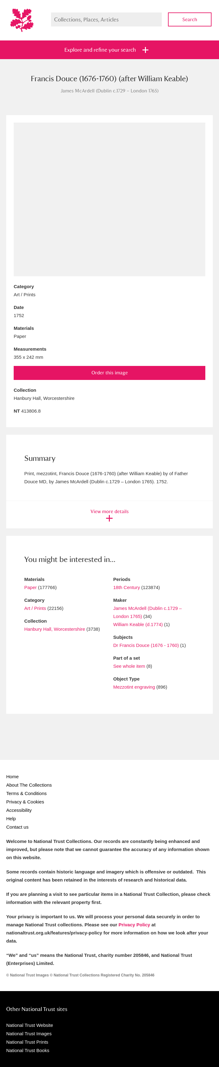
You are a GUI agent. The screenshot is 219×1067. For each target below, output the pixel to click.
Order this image (109, 373)
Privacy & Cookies (25, 801)
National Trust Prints (27, 1042)
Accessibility (19, 810)
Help (11, 818)
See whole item (129, 666)
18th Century (126, 587)
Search (189, 19)
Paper (30, 587)
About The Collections (29, 785)
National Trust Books (27, 1050)
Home (12, 776)
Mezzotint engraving (134, 687)
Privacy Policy (134, 924)
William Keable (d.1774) (138, 624)
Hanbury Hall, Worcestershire (54, 629)
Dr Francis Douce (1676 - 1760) (146, 645)
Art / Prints (35, 608)
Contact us (17, 827)
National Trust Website (29, 1025)
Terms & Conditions (26, 793)
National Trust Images (29, 1033)
